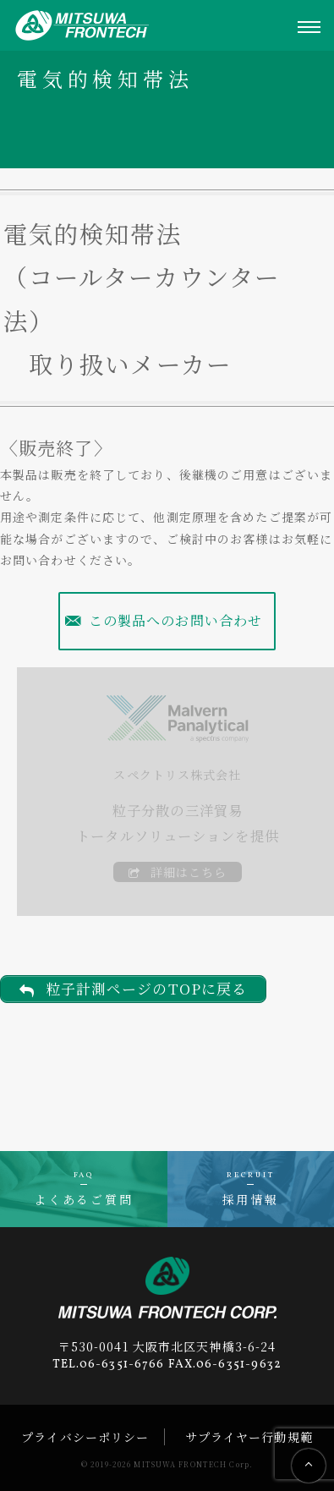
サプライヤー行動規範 (249, 1436)
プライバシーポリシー (85, 1436)
